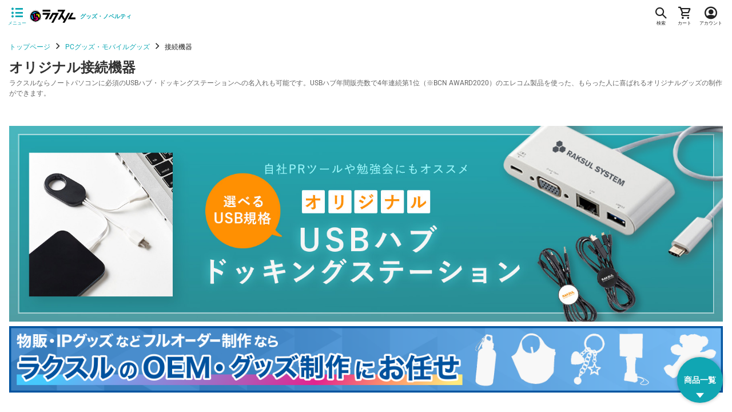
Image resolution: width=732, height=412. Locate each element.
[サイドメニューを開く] (17, 16)
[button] (700, 380)
